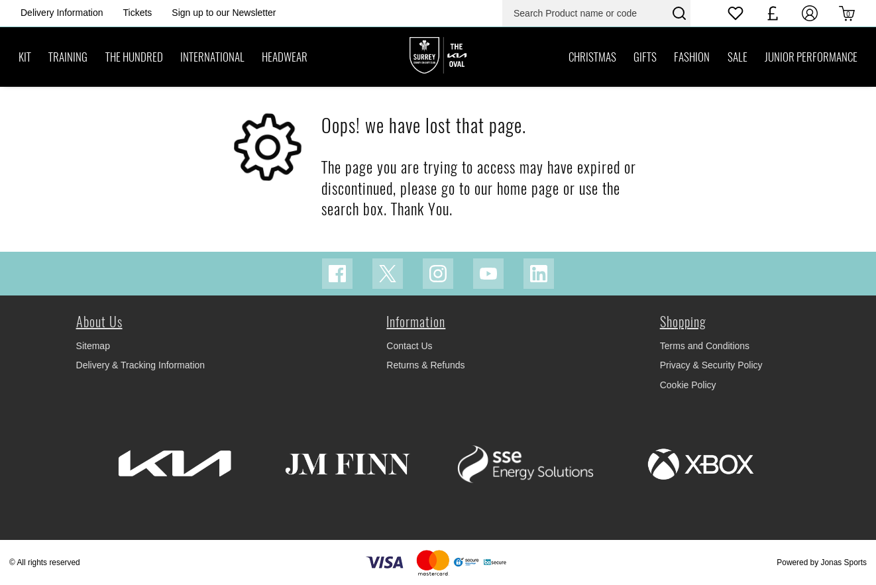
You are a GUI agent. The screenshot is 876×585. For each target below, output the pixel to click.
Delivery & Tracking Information (140, 365)
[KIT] (25, 57)
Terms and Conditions (704, 346)
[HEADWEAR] (284, 57)
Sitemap (93, 346)
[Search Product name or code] (585, 13)
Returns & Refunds (425, 365)
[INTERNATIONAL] (212, 57)
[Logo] (438, 56)
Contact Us (409, 346)
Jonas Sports (844, 562)
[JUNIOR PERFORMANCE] (811, 57)
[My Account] (810, 13)
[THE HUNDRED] (134, 57)
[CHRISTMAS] (592, 57)
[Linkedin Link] (538, 273)
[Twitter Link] (387, 273)
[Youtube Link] (488, 273)
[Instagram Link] (438, 273)
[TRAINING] (68, 57)
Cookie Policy (688, 385)
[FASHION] (691, 57)
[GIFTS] (645, 57)
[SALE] (736, 57)
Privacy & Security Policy (711, 365)
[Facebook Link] (337, 273)
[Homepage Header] (62, 13)
